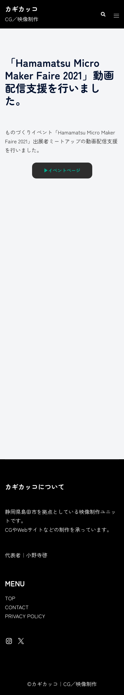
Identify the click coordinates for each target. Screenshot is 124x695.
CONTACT (17, 607)
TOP (10, 598)
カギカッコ (21, 9)
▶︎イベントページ (62, 170)
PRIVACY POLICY (25, 616)
